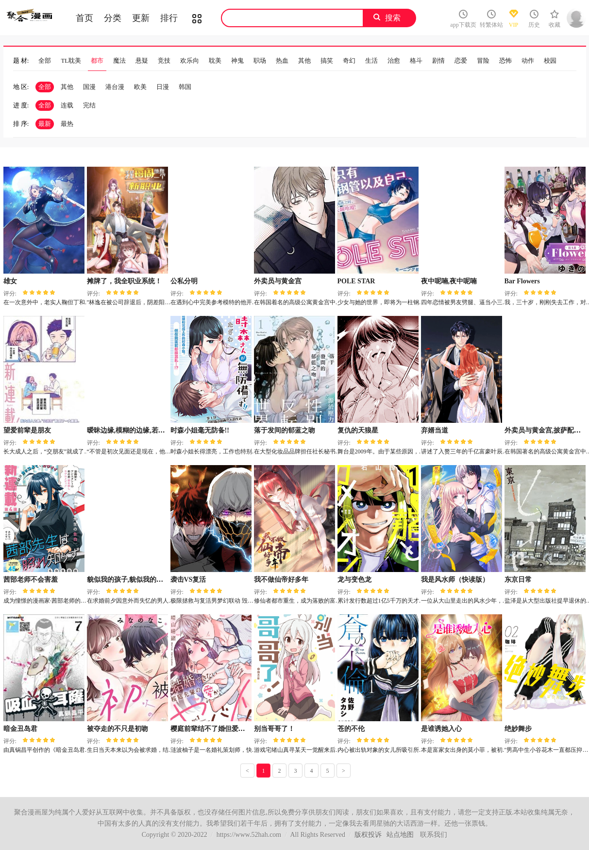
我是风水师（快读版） (455, 579)
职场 (259, 60)
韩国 (185, 86)
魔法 (119, 60)
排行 (169, 18)
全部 (44, 60)
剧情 (438, 60)
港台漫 (114, 86)
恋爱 (460, 60)
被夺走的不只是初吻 (117, 728)
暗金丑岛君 (20, 728)
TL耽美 (71, 60)
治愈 (393, 60)
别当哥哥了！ (274, 728)
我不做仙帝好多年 (281, 579)
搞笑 (326, 60)
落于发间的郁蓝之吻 (284, 430)
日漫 (162, 86)
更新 (141, 18)
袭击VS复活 (188, 579)
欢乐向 (189, 60)
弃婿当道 (434, 430)
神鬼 (237, 60)
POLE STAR (356, 281)
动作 (528, 60)
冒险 (483, 60)
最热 (67, 123)
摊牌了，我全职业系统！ (124, 281)
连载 (67, 105)
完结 (89, 105)
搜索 (393, 18)
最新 (44, 123)
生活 (371, 60)
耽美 (215, 60)
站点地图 (400, 834)
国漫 (89, 86)
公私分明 (184, 281)
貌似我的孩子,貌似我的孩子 (128, 579)
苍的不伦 (351, 728)
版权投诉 (368, 834)
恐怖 (505, 60)
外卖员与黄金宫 (278, 281)
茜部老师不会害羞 (30, 579)
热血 (282, 60)
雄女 (10, 281)
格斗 (416, 60)
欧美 (140, 86)
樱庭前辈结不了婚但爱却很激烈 (218, 728)
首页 (84, 18)
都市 (97, 60)
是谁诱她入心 (441, 728)
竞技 (164, 60)
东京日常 (518, 579)
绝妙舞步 (518, 728)
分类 (112, 18)
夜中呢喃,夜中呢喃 (449, 281)
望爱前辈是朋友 (27, 430)
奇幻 (349, 60)
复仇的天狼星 (357, 430)
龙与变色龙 (354, 579)
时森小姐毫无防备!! (199, 430)
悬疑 (141, 60)
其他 (304, 60)
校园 (550, 60)
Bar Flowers (522, 281)
